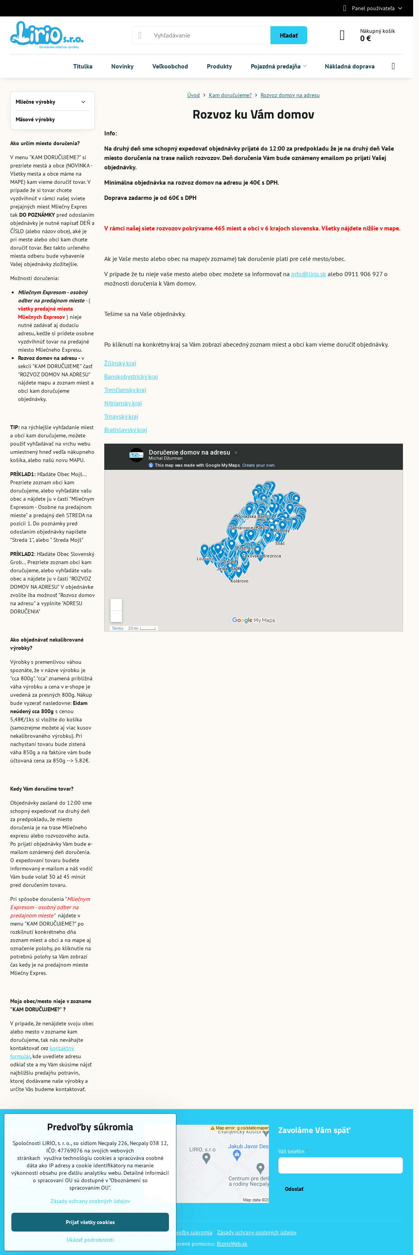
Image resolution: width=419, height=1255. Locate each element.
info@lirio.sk (308, 274)
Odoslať (294, 1188)
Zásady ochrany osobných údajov (257, 1232)
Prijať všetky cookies (90, 1222)
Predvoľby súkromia (188, 1232)
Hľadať (289, 35)
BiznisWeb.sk (232, 1243)
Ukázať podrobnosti (90, 1239)
